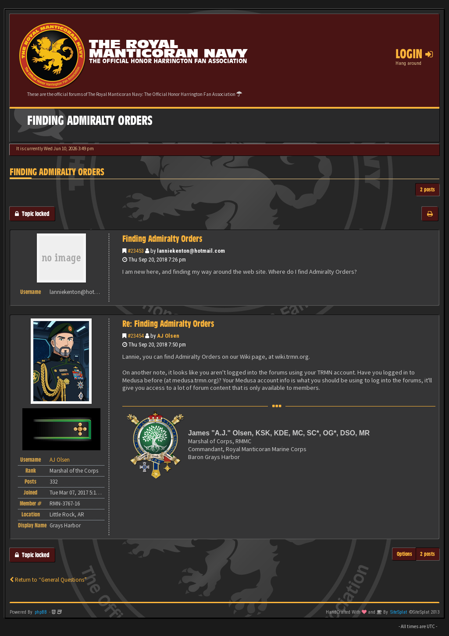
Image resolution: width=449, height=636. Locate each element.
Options (404, 554)
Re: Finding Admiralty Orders (168, 323)
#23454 (136, 335)
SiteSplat (398, 612)
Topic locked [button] (32, 213)
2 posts (427, 189)
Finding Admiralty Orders (57, 171)
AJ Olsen (168, 335)
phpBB (41, 612)
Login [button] (414, 53)
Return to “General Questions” (48, 579)
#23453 (136, 250)
